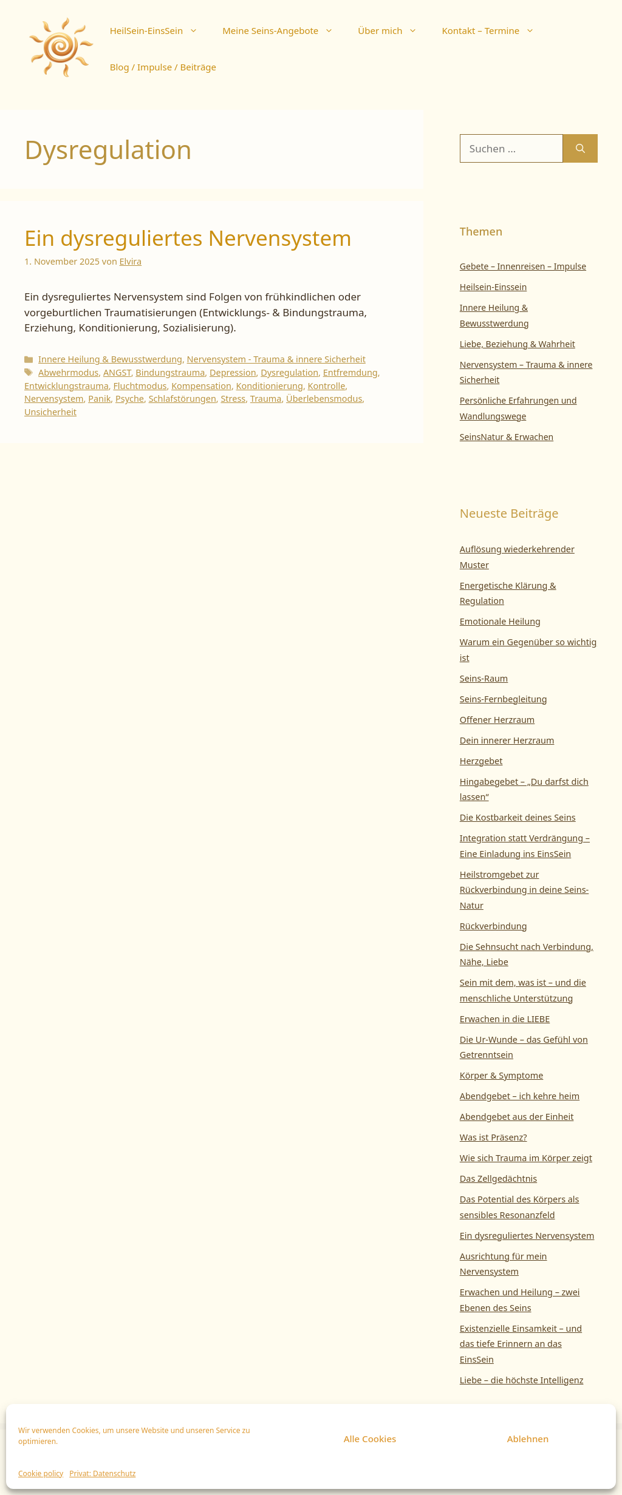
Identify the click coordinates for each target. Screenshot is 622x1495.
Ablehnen (528, 1438)
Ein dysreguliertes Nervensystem (188, 237)
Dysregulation (289, 372)
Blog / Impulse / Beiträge (163, 67)
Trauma (266, 398)
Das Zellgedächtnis (498, 1178)
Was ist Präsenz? (493, 1137)
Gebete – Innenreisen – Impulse (523, 266)
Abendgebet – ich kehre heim (519, 1096)
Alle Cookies (370, 1438)
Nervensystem (54, 398)
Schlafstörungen (182, 398)
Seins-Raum (484, 678)
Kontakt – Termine (494, 30)
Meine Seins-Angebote (284, 30)
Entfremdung (350, 372)
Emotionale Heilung (500, 621)
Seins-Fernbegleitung (503, 699)
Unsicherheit (50, 412)
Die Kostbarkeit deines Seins (518, 817)
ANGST (117, 372)
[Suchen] (580, 148)
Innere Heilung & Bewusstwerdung (110, 359)
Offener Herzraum (497, 719)
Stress (232, 398)
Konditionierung (269, 386)
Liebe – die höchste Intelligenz (522, 1380)
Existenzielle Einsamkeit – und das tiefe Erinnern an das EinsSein (521, 1344)
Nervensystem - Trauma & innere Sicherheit (276, 359)
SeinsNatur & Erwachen (506, 436)
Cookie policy (40, 1473)
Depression (233, 372)
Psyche (129, 398)
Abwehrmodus (68, 372)
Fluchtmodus (139, 386)
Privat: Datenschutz (102, 1473)
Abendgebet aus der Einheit (517, 1116)
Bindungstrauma (170, 372)
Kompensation (201, 386)
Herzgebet (481, 761)
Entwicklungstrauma (66, 386)
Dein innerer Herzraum (507, 740)
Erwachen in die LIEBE (505, 1019)
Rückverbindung (493, 926)
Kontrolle (327, 386)
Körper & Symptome (502, 1075)
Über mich (393, 30)
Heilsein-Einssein (493, 287)
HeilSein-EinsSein (160, 30)
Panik (99, 398)
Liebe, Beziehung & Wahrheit (517, 344)
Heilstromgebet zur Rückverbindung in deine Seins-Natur (524, 890)
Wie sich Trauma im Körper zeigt (526, 1158)
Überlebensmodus (324, 398)
